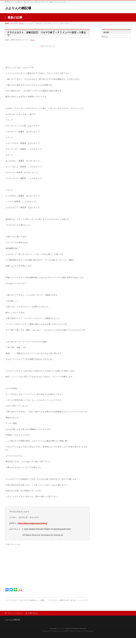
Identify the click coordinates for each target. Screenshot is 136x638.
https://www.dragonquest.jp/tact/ (32, 523)
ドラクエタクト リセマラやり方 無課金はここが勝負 (24, 600)
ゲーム (21, 23)
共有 (23, 590)
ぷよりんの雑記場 (18, 8)
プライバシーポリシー (15, 613)
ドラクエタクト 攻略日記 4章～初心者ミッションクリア (69, 600)
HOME (7, 23)
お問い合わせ (33, 613)
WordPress (56, 631)
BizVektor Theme (68, 631)
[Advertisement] (47, 57)
